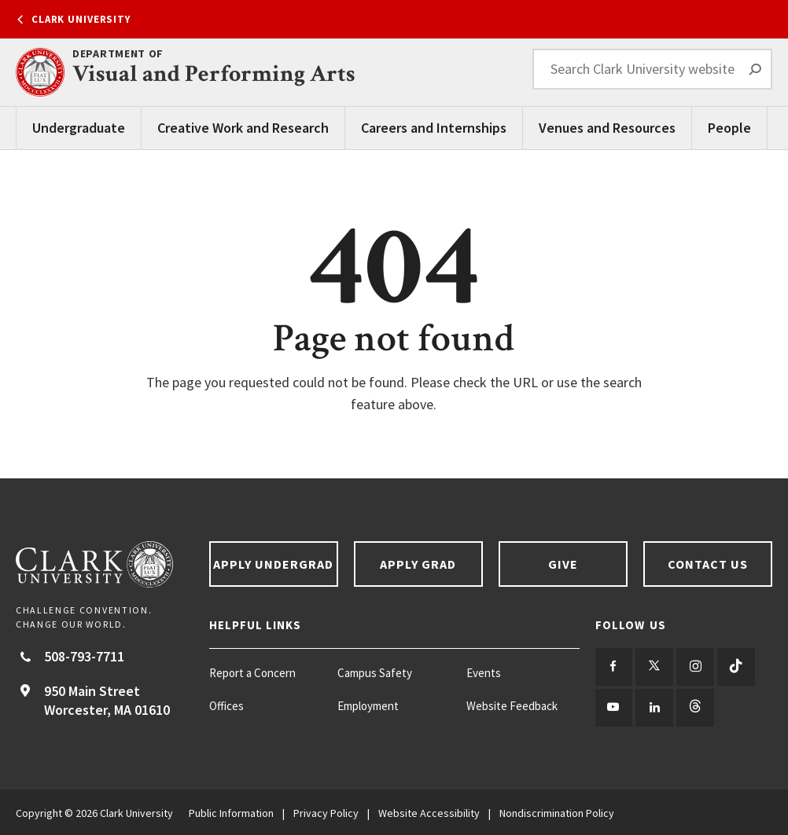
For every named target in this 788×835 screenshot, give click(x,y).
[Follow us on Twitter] (653, 666)
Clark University (81, 19)
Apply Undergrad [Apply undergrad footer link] (273, 564)
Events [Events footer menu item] (483, 672)
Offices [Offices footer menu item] (226, 705)
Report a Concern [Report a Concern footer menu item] (252, 672)
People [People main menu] (729, 128)
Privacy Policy (326, 811)
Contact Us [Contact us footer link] (708, 564)
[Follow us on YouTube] (613, 706)
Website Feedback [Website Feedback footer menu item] (512, 705)
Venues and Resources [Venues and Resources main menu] (607, 128)
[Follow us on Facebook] (613, 666)
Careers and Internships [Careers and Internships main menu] (433, 128)
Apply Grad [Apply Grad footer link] (418, 564)
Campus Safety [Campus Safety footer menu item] (374, 672)
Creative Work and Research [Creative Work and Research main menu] (243, 128)
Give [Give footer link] (563, 564)
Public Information (231, 811)
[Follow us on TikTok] (734, 666)
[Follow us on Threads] (694, 706)
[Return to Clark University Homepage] (104, 564)
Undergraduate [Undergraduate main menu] (78, 128)
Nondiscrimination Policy (556, 811)
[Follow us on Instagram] (694, 666)
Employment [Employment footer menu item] (368, 705)
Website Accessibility (429, 811)
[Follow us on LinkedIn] (653, 706)
